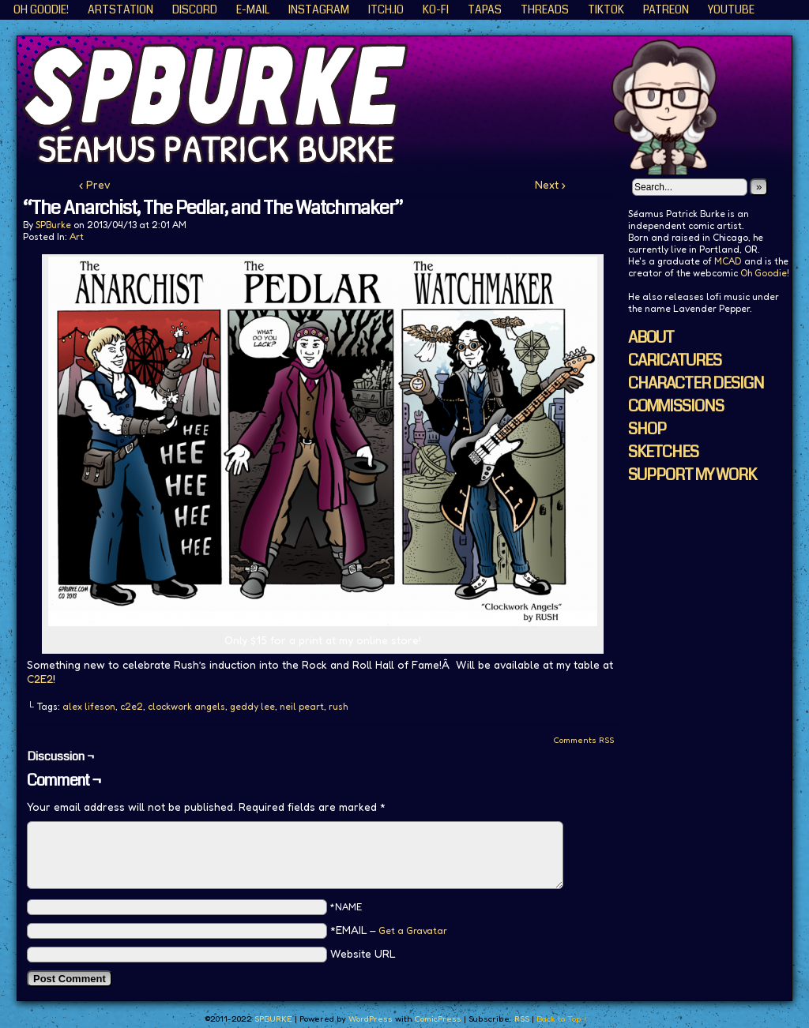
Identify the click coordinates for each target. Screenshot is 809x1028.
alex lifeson (88, 706)
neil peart (302, 706)
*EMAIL (388, 929)
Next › (550, 184)
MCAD (728, 261)
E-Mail (252, 9)
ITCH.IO (386, 9)
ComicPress (437, 1018)
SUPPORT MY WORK (692, 474)
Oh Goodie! (41, 9)
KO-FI (436, 9)
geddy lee (252, 706)
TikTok (606, 9)
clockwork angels (186, 706)
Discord (194, 9)
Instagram (318, 9)
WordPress (370, 1018)
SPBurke (53, 225)
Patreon (666, 9)
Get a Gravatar (412, 930)
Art (77, 236)
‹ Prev (95, 184)
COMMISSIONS (676, 406)
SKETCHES (663, 452)
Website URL (363, 953)
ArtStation (120, 9)
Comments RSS (583, 739)
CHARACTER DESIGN (696, 383)
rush (338, 706)
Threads (545, 9)
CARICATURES (674, 360)
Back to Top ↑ (562, 1018)
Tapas (485, 9)
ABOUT (651, 337)
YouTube (731, 9)
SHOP (647, 429)
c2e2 (131, 706)
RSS (521, 1018)
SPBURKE (412, 105)
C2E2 (40, 678)
